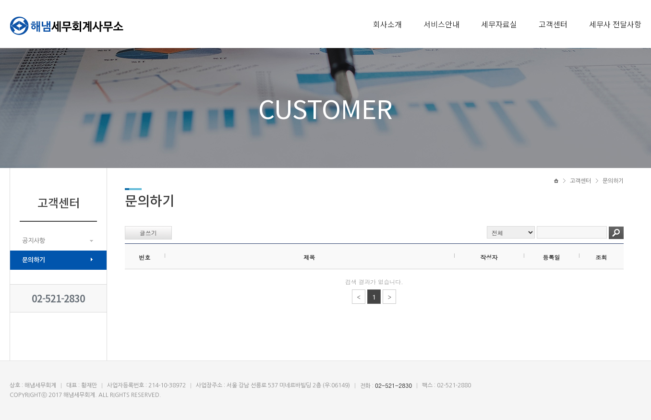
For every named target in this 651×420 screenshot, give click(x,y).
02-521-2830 (58, 298)
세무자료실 (499, 24)
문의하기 (33, 260)
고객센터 (553, 24)
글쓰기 (148, 232)
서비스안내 (441, 24)
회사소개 (387, 24)
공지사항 (33, 241)
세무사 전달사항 (615, 24)
